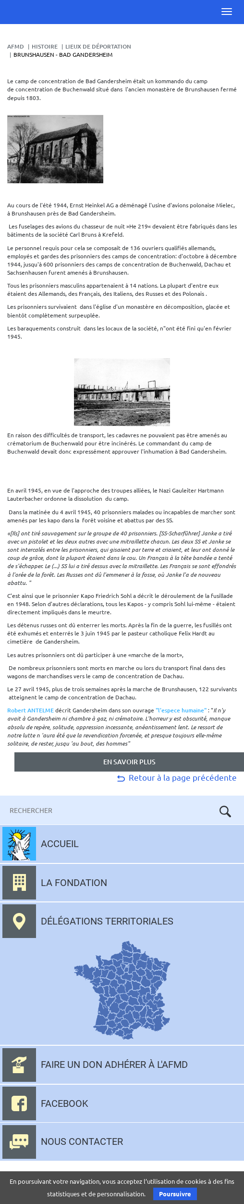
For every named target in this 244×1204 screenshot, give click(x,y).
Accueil (60, 843)
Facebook (64, 1103)
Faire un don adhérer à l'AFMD (114, 1064)
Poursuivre (175, 1194)
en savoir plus (129, 761)
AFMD (15, 46)
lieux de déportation (98, 46)
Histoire (45, 46)
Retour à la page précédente (176, 777)
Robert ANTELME (30, 710)
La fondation (74, 882)
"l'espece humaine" (181, 710)
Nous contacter (82, 1141)
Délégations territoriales (107, 921)
